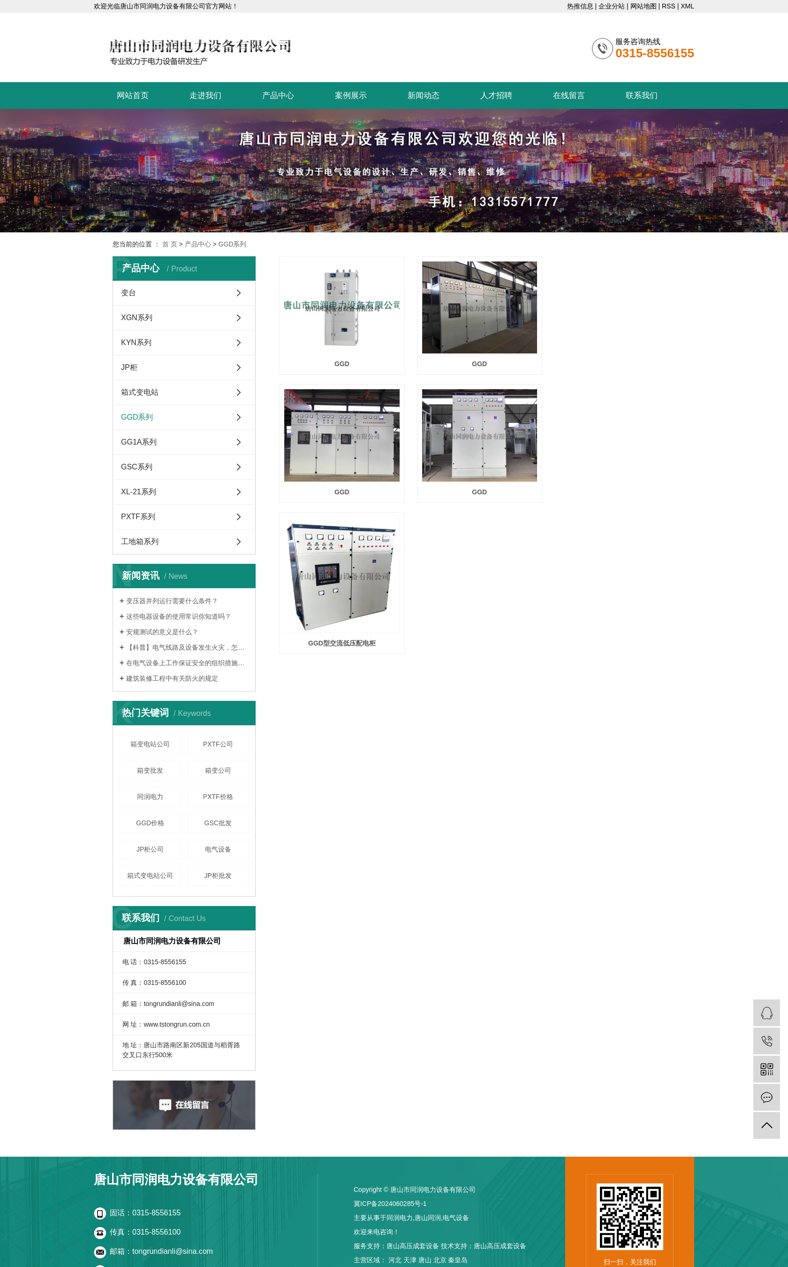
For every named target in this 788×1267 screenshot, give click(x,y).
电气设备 (218, 849)
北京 (440, 1260)
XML (687, 6)
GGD (341, 362)
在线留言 (569, 95)
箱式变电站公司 (150, 875)
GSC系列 (136, 467)
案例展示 (351, 95)
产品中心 (278, 95)
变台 (128, 293)
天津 (410, 1260)
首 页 (169, 244)
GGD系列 (233, 244)
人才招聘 (496, 95)
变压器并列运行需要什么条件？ (172, 601)
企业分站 (612, 6)
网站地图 (643, 6)
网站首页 (133, 95)
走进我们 (205, 95)
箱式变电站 (140, 392)
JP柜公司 (150, 849)
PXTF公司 (218, 744)
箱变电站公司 (150, 744)
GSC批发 (218, 823)
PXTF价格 (218, 796)
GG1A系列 (139, 442)
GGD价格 (150, 823)
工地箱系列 (140, 541)
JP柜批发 (218, 875)
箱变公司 (218, 770)
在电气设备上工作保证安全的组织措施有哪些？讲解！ (187, 663)
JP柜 (129, 367)
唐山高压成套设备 (412, 1246)
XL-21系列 (138, 492)
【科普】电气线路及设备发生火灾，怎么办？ (187, 647)
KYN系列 (136, 342)
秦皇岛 (458, 1260)
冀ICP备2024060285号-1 (390, 1203)
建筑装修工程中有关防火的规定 (172, 678)
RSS (668, 6)
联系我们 (642, 95)
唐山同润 (428, 1217)
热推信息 (580, 6)
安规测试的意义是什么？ (162, 632)
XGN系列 (136, 318)
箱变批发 (150, 770)
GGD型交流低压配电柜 (477, 512)
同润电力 (150, 796)
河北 (395, 1260)
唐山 (425, 1260)
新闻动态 (423, 95)
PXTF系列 (138, 517)
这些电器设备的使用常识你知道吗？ (178, 616)
